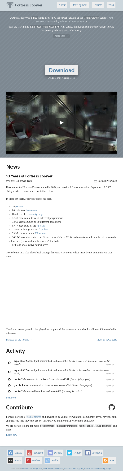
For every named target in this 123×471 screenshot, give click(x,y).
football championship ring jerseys (97, 468)
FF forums (40, 233)
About (62, 5)
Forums (97, 5)
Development (79, 5)
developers (31, 210)
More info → (61, 35)
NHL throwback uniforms (53, 468)
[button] (61, 123)
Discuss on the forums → (19, 339)
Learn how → (13, 434)
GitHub (15, 452)
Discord (55, 452)
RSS (108, 460)
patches (19, 206)
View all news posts (107, 339)
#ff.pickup (42, 229)
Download (61, 70)
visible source (34, 416)
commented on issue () (64, 379)
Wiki (111, 5)
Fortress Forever (24, 5)
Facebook (93, 452)
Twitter (74, 452)
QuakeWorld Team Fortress (71, 21)
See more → (12, 397)
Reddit (52, 460)
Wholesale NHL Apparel (73, 468)
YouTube (35, 452)
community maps (34, 214)
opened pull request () (64, 362)
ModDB (33, 460)
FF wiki (41, 225)
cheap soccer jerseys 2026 (32, 468)
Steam (72, 78)
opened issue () (64, 391)
